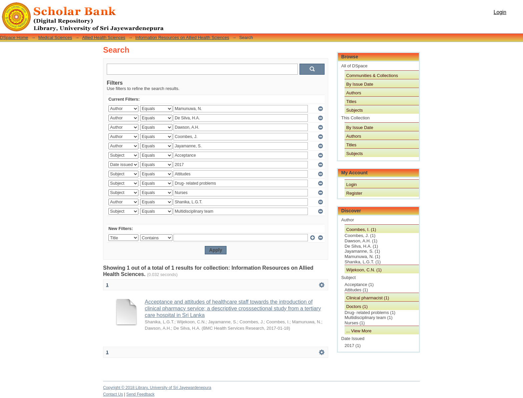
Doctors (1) (357, 306)
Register (354, 193)
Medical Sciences (55, 37)
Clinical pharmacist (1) (367, 297)
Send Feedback (140, 394)
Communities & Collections (372, 75)
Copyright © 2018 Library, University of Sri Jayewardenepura (157, 387)
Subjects (354, 110)
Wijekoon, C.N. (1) (364, 269)
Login (500, 12)
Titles (351, 101)
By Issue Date (359, 84)
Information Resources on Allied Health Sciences (182, 37)
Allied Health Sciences (103, 37)
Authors (353, 92)
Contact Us (113, 394)
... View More (359, 330)
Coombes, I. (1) (361, 229)
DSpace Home (14, 37)
